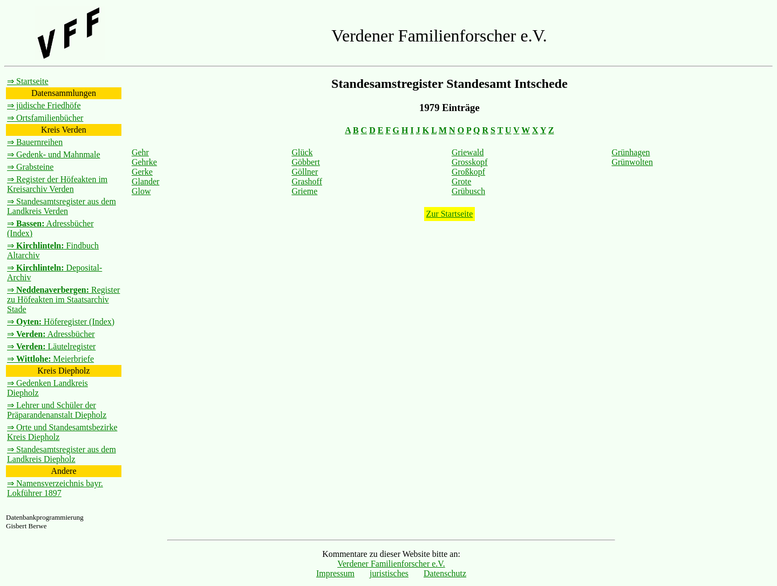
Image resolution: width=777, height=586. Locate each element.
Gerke (142, 171)
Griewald (468, 152)
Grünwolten (631, 162)
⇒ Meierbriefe (50, 358)
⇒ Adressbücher (51, 334)
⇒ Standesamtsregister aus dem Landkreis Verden (61, 206)
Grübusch (468, 191)
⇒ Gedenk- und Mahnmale (53, 154)
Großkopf (468, 171)
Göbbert (305, 162)
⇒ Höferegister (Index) (60, 321)
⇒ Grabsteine (30, 166)
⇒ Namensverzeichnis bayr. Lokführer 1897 (55, 488)
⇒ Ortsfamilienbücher (45, 117)
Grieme (304, 191)
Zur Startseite (449, 213)
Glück (301, 152)
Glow (141, 191)
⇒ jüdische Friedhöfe (44, 105)
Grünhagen (630, 152)
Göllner (304, 171)
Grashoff (306, 181)
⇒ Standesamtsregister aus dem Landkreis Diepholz (61, 454)
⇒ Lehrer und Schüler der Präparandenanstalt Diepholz (56, 410)
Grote (461, 181)
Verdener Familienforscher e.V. (391, 563)
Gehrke (144, 162)
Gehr (140, 152)
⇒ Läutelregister (51, 346)
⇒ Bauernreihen (35, 142)
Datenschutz (445, 573)
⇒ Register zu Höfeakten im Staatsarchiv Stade (63, 299)
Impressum (335, 573)
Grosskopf (470, 162)
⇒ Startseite (28, 81)
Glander (146, 181)
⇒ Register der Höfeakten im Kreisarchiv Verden (57, 184)
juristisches (389, 573)
